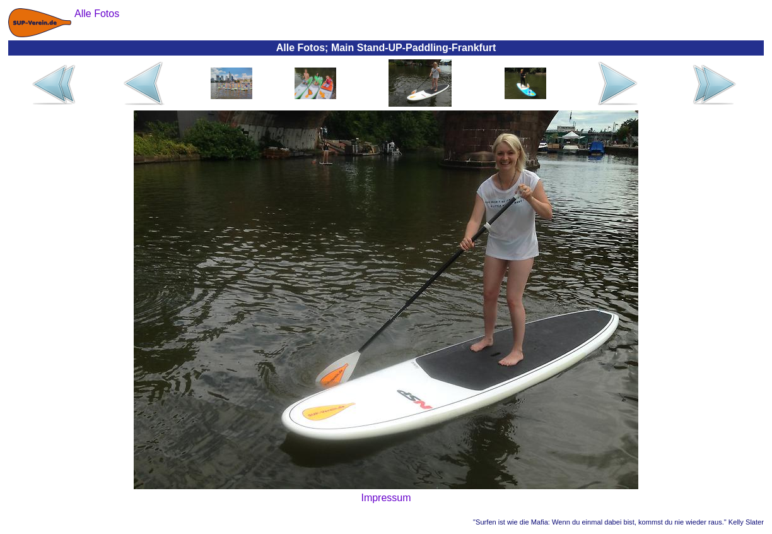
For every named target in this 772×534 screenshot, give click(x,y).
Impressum (386, 497)
